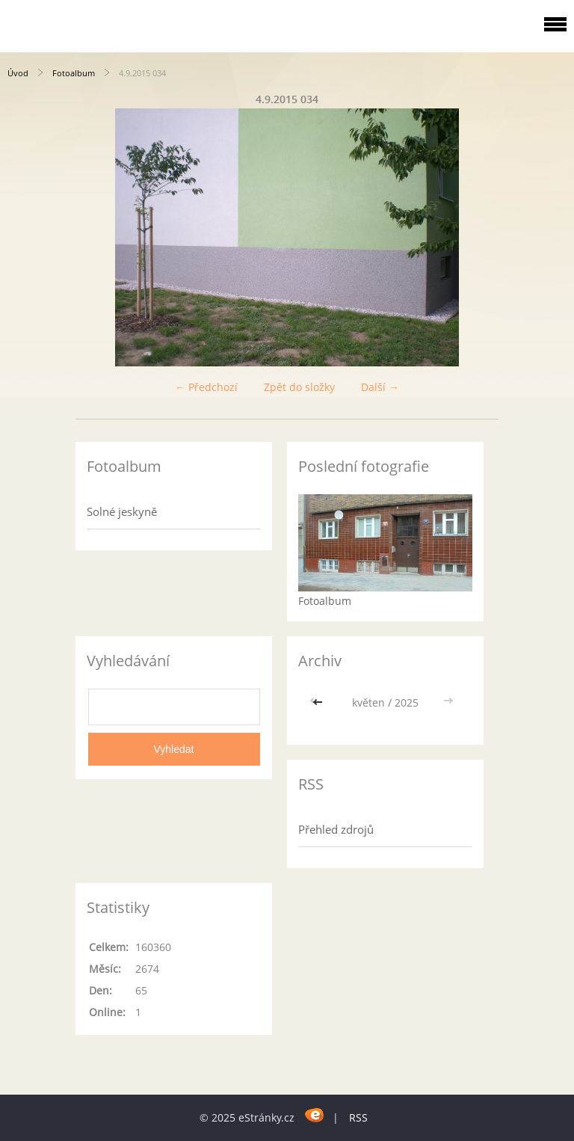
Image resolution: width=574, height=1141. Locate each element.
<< (319, 702)
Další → (380, 387)
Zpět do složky (299, 387)
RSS (358, 1117)
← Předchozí (206, 387)
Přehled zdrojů (336, 829)
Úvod (17, 73)
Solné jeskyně (122, 511)
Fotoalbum (73, 73)
